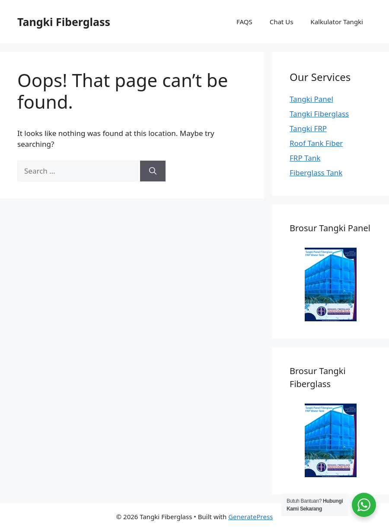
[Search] (153, 171)
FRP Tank (305, 158)
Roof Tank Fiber (316, 143)
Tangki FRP (308, 128)
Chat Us (281, 21)
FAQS (244, 21)
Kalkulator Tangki (336, 21)
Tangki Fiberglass (63, 21)
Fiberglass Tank (316, 173)
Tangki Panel (311, 99)
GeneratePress (250, 516)
